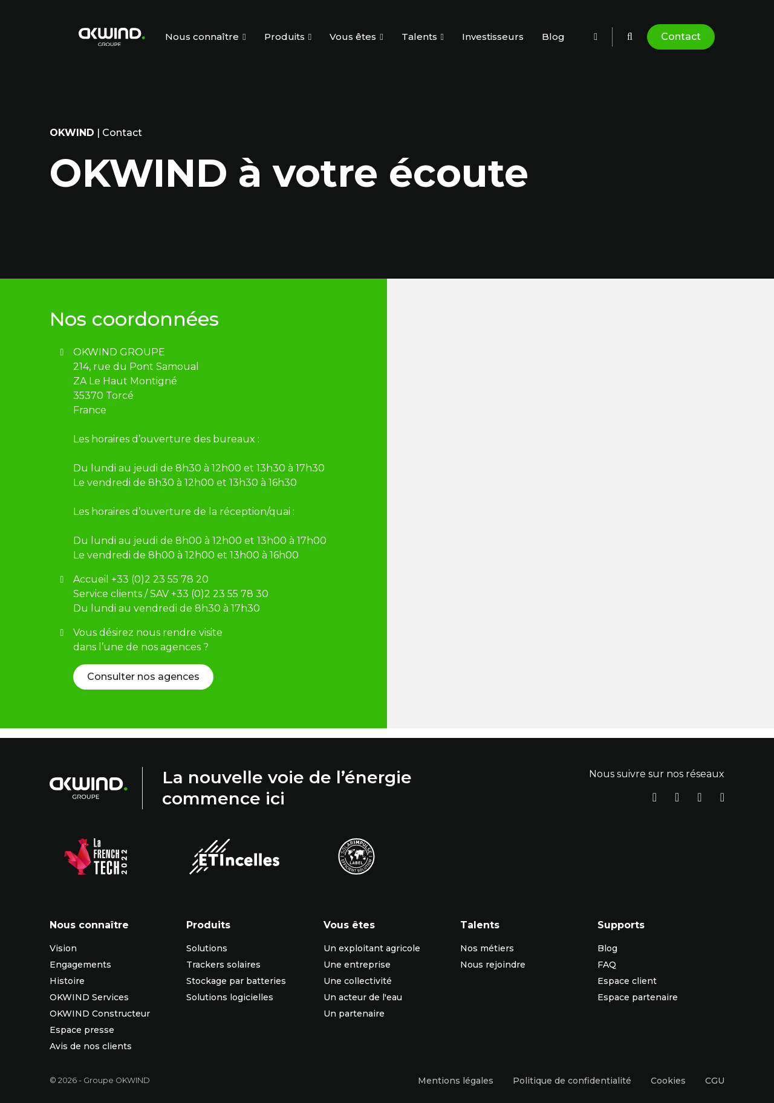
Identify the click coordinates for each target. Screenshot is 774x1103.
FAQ (606, 964)
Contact (681, 36)
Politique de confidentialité (572, 1080)
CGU (714, 1080)
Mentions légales (455, 1080)
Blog (553, 36)
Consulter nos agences (143, 676)
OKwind (72, 132)
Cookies (668, 1080)
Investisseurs (493, 36)
